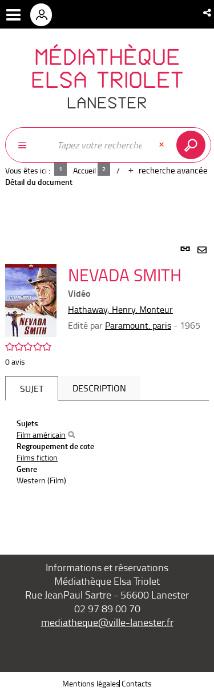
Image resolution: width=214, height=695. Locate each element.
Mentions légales (91, 683)
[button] (208, 12)
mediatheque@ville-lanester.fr (107, 622)
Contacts (137, 683)
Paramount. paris (138, 325)
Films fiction (37, 457)
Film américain (41, 434)
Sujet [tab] (31, 388)
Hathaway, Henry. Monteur (120, 309)
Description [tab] (99, 388)
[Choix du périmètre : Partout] (28, 145)
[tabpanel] (107, 386)
